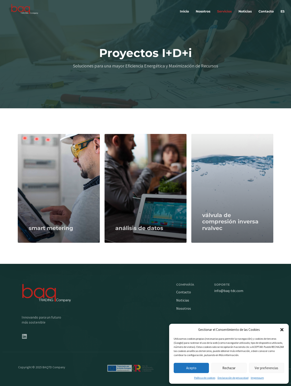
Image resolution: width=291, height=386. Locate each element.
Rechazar (229, 368)
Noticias (245, 11)
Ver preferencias (266, 368)
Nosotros (203, 11)
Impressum (257, 377)
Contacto (266, 11)
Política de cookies (204, 377)
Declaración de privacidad (233, 377)
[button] (282, 329)
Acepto (191, 368)
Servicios (224, 11)
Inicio (184, 11)
